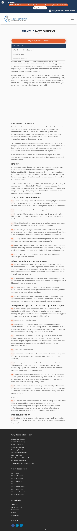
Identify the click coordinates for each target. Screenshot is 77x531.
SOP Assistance (16, 455)
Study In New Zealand (18, 484)
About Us (14, 504)
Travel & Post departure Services (22, 463)
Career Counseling (18, 442)
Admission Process (18, 439)
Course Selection (17, 444)
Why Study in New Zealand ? (38, 41)
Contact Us (15, 515)
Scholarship (15, 510)
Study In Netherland (18, 492)
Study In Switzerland (18, 486)
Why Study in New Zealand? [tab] (23, 50)
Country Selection (17, 447)
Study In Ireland (16, 481)
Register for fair (39, 8)
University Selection (18, 450)
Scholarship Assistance (19, 452)
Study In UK (15, 473)
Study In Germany (17, 489)
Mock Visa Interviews (18, 461)
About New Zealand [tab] (20, 46)
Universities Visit (16, 507)
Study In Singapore (17, 495)
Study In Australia (17, 476)
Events (13, 512)
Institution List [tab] (18, 54)
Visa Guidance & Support (20, 458)
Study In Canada (17, 478)
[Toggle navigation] (72, 19)
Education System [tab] (20, 58)
